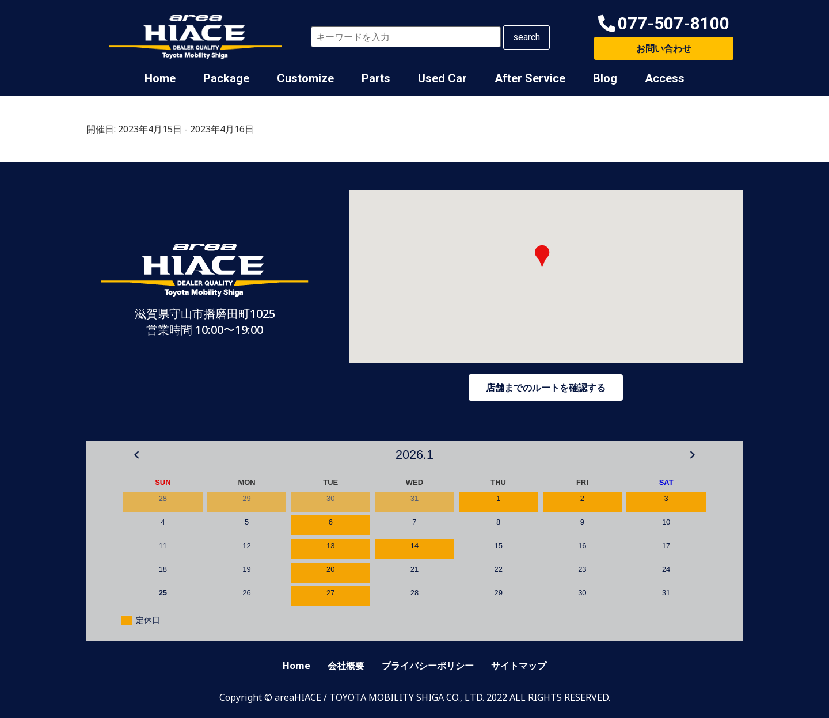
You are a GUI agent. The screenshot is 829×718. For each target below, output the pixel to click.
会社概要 (346, 665)
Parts (376, 78)
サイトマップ (518, 665)
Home (160, 78)
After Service (530, 78)
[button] (663, 24)
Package (226, 78)
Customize (305, 78)
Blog (605, 78)
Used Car (442, 78)
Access (665, 78)
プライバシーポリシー (428, 665)
